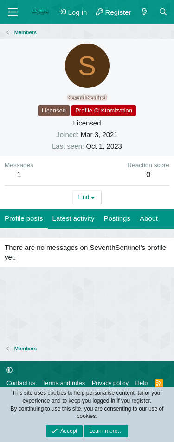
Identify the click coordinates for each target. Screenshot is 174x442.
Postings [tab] (116, 218)
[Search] (163, 12)
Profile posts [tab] (24, 218)
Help (141, 383)
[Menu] (13, 12)
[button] (9, 370)
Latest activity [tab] (73, 218)
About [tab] (149, 218)
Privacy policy (110, 383)
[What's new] (144, 12)
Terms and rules (63, 383)
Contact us (20, 383)
